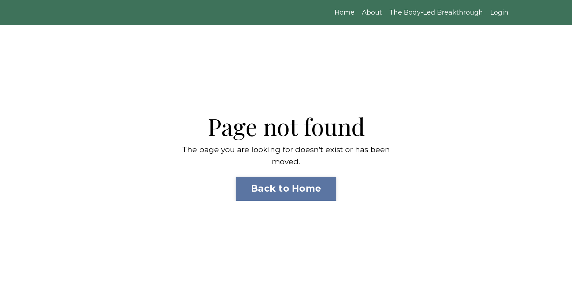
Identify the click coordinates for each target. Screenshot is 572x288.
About (372, 12)
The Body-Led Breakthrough (436, 12)
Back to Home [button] (286, 188)
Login (499, 12)
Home (345, 12)
